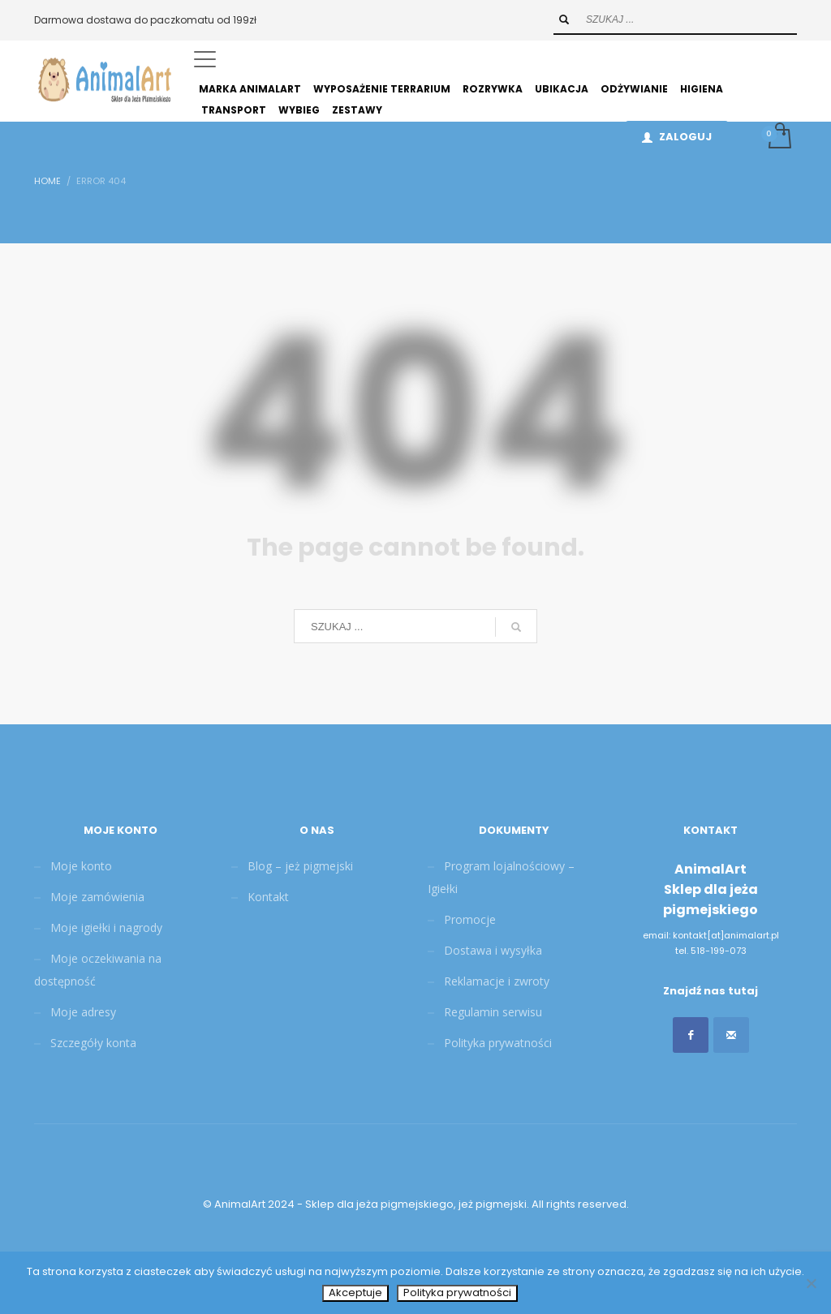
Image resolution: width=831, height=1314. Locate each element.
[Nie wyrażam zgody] (811, 1283)
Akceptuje (355, 1292)
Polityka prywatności (457, 1292)
